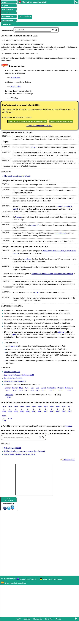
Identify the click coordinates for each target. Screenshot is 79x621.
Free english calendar (28, 579)
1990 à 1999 (57, 409)
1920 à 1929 (16, 409)
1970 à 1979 (46, 409)
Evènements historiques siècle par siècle (19, 454)
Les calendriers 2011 (12, 372)
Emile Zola (15, 77)
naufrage (27, 259)
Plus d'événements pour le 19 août (17, 176)
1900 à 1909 (4, 409)
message (68, 426)
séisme (61, 332)
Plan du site (37, 619)
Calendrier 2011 (67, 460)
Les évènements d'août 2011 (15, 381)
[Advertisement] (47, 9)
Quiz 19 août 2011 (25, 16)
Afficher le (39, 126)
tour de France (60, 233)
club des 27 (34, 225)
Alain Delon (15, 86)
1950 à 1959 (34, 409)
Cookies (27, 619)
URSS (32, 147)
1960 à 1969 (40, 409)
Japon (13, 334)
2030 (10, 418)
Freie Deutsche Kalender (52, 579)
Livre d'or (48, 619)
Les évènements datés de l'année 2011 (19, 375)
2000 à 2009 (63, 409)
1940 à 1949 (28, 409)
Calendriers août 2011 (12, 448)
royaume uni (13, 346)
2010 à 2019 (69, 409)
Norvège (18, 217)
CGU (19, 619)
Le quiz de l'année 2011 (13, 378)
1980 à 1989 (51, 409)
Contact (58, 619)
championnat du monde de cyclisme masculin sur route (52, 274)
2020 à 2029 (4, 418)
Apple (36, 292)
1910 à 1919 (10, 409)
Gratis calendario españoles (15, 583)
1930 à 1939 (22, 409)
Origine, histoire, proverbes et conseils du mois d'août (24, 451)
